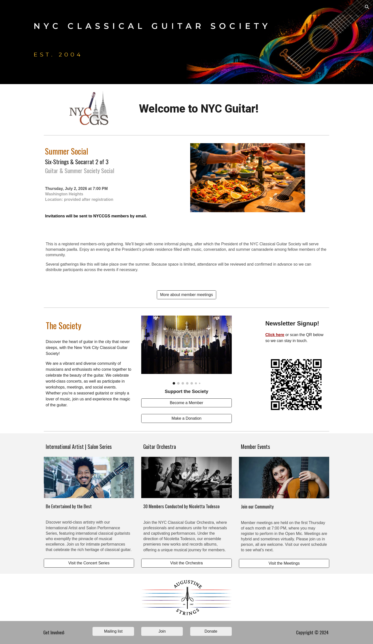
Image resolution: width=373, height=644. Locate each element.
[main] (198, 109)
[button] (367, 7)
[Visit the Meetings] (284, 563)
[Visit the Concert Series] (89, 563)
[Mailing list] (113, 631)
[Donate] (211, 631)
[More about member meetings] (186, 295)
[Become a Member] (186, 403)
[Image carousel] (186, 350)
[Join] (162, 631)
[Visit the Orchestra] (186, 563)
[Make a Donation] (186, 418)
